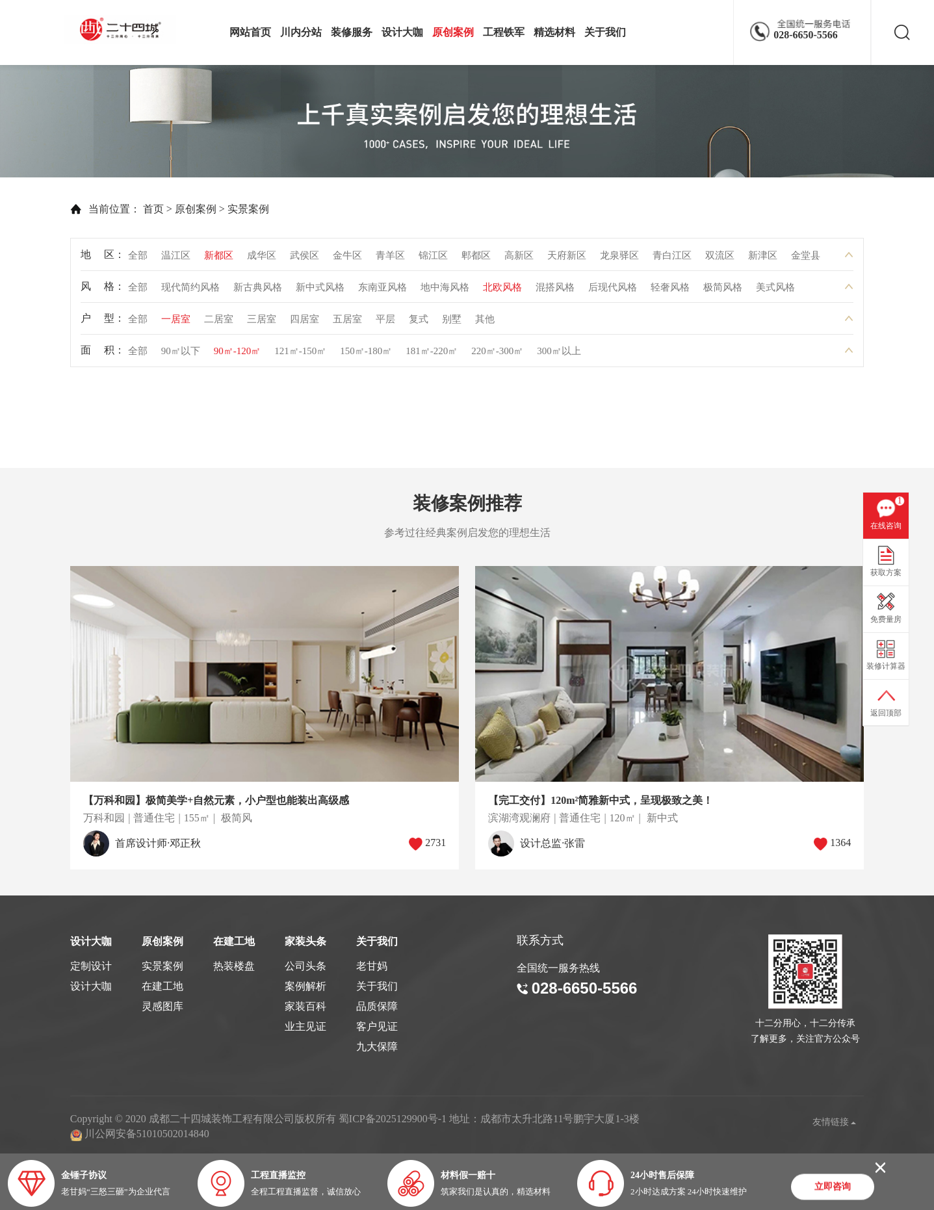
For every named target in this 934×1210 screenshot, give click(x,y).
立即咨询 (832, 1187)
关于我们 (605, 32)
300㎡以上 (559, 354)
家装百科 (305, 1006)
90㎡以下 (180, 354)
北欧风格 (502, 290)
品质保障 (377, 1006)
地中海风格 (445, 290)
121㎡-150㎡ (300, 354)
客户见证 (377, 1026)
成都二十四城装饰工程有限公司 (124, 29)
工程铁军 (504, 32)
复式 (418, 322)
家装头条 (305, 941)
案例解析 (305, 986)
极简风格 (722, 290)
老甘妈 (371, 966)
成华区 (261, 258)
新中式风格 (320, 290)
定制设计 (91, 966)
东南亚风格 (382, 290)
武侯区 (304, 258)
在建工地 (162, 986)
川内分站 (301, 32)
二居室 (218, 322)
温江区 (175, 258)
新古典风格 (257, 290)
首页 (130, 208)
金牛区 (347, 258)
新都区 (218, 258)
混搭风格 (555, 290)
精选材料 (554, 32)
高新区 (519, 258)
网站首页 (250, 32)
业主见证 (305, 1026)
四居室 (304, 322)
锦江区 (433, 258)
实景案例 (225, 208)
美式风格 (775, 290)
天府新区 (566, 258)
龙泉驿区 (619, 258)
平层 (385, 322)
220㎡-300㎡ (497, 354)
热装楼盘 (234, 966)
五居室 (347, 322)
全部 (138, 258)
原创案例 (453, 32)
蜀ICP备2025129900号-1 (393, 1118)
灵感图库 (162, 1006)
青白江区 (672, 258)
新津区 (762, 258)
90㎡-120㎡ (237, 354)
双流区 (719, 258)
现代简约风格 (190, 290)
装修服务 (351, 32)
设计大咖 (402, 32)
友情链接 (834, 1122)
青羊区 (390, 258)
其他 (485, 322)
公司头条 (305, 966)
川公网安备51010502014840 (146, 1133)
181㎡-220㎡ (432, 354)
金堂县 (805, 258)
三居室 (261, 322)
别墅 (451, 322)
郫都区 (476, 258)
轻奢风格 (670, 290)
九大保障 (377, 1046)
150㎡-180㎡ (366, 354)
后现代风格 (612, 290)
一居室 (175, 322)
